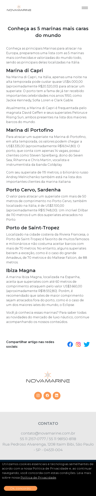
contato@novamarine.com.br (48, 433)
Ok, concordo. (20, 488)
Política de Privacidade (38, 477)
